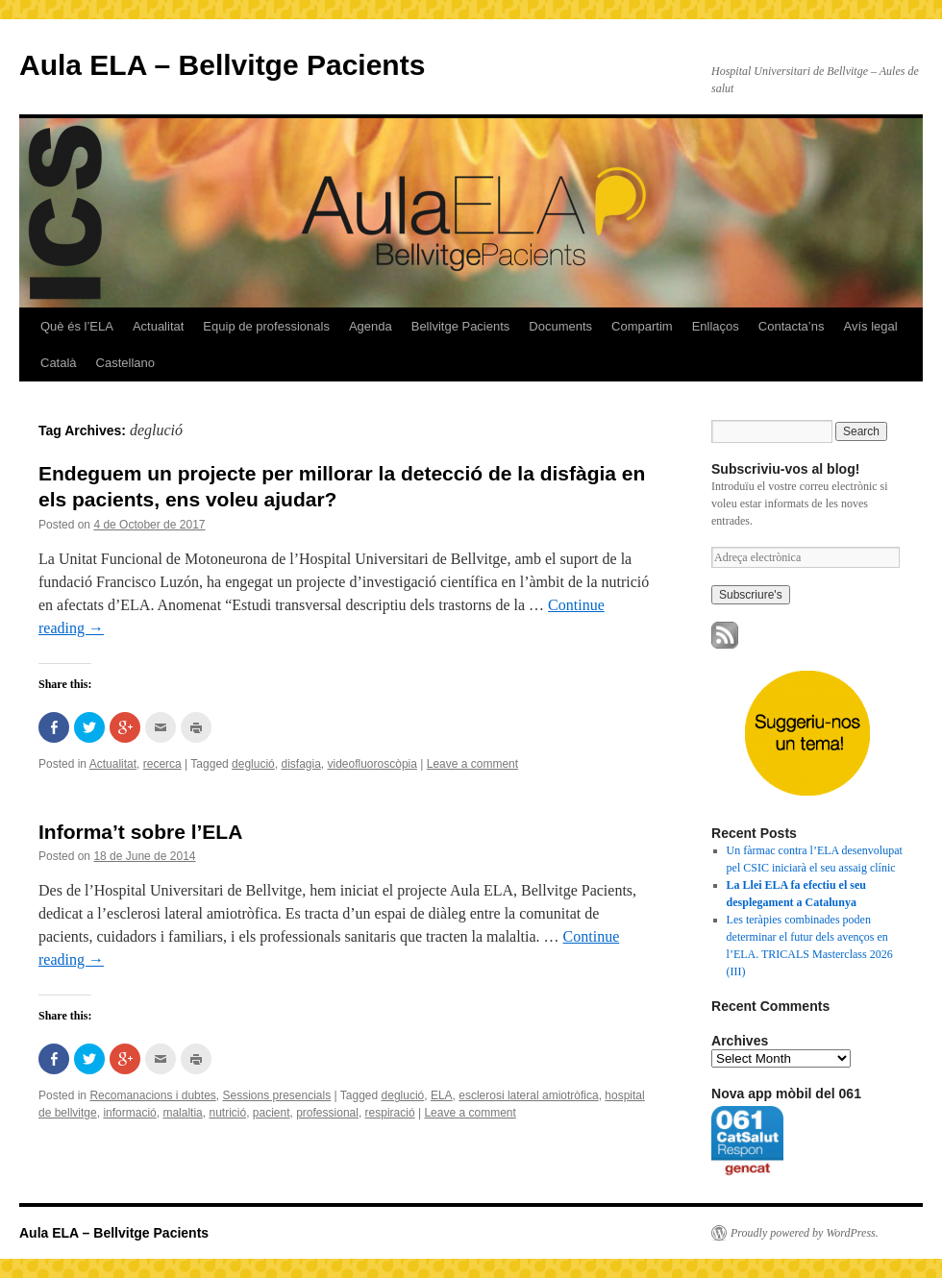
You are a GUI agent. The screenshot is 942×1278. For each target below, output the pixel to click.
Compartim (642, 326)
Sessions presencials (276, 1095)
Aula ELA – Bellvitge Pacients (222, 65)
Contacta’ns (791, 326)
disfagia (300, 764)
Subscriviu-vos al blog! (785, 469)
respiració (390, 1112)
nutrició (227, 1112)
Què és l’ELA (76, 326)
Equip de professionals (266, 326)
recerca (162, 764)
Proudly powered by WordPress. (805, 1233)
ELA (442, 1095)
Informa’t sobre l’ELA (140, 832)
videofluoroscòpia (372, 764)
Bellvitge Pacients (460, 326)
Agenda (370, 326)
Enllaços (715, 326)
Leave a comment (472, 764)
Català (58, 363)
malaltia (182, 1112)
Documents (560, 326)
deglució (253, 764)
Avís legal (870, 326)
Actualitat (158, 326)
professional (327, 1112)
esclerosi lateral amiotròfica (528, 1095)
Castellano (125, 363)
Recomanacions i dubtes (152, 1095)
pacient (271, 1112)
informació (129, 1112)
